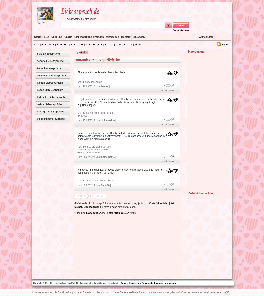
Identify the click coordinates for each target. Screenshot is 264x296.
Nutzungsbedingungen (153, 283)
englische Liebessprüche (51, 75)
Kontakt (126, 37)
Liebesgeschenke (92, 82)
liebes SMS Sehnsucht (50, 90)
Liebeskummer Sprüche (51, 118)
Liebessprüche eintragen (89, 37)
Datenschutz (135, 283)
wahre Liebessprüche (49, 104)
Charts (68, 37)
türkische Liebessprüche (51, 97)
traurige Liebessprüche (50, 111)
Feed (225, 44)
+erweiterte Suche (181, 30)
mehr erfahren (212, 292)
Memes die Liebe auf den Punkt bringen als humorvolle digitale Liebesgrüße (94, 149)
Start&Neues (41, 37)
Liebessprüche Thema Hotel (98, 180)
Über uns (56, 37)
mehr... (84, 52)
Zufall (137, 44)
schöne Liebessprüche (50, 61)
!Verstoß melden (167, 91)
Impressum (170, 283)
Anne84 (104, 185)
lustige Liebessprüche (50, 82)
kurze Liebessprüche (49, 68)
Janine (104, 86)
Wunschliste (206, 37)
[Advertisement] (126, 244)
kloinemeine (107, 120)
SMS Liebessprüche (48, 53)
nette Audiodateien (118, 213)
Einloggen (139, 37)
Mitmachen (112, 37)
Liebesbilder (93, 213)
